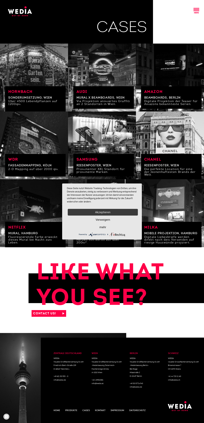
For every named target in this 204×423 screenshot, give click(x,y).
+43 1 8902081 (97, 380)
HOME (57, 410)
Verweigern (103, 219)
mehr (102, 227)
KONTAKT (100, 410)
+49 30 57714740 (136, 383)
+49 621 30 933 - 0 (61, 376)
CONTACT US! (47, 313)
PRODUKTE (71, 410)
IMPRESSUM (117, 410)
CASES (86, 410)
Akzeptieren (102, 212)
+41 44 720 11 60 (174, 376)
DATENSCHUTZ (137, 410)
